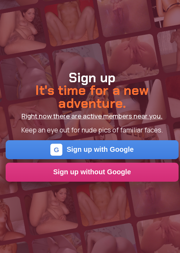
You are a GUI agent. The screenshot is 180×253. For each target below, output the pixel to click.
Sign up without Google (92, 172)
